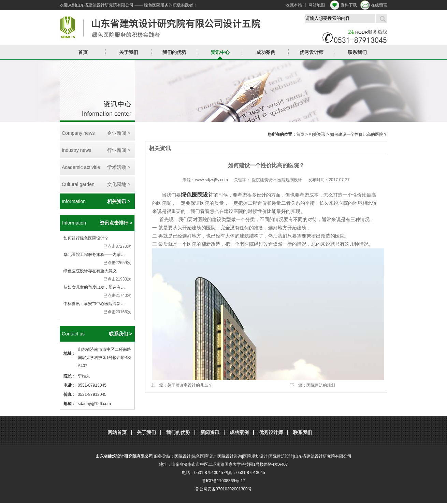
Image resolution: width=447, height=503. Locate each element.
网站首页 (117, 432)
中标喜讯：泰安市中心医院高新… (94, 303)
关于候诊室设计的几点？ (189, 385)
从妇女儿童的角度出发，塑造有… (94, 287)
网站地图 (316, 5)
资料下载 (349, 5)
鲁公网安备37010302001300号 (223, 489)
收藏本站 (294, 5)
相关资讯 (317, 134)
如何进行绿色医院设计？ (86, 238)
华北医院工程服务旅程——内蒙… (94, 254)
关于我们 (128, 52)
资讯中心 (220, 52)
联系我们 (357, 52)
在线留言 (379, 5)
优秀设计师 (311, 52)
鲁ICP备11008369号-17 (223, 480)
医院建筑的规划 (320, 385)
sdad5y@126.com (94, 403)
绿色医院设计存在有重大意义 (90, 271)
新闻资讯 (209, 432)
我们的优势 (174, 52)
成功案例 (265, 52)
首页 (83, 52)
